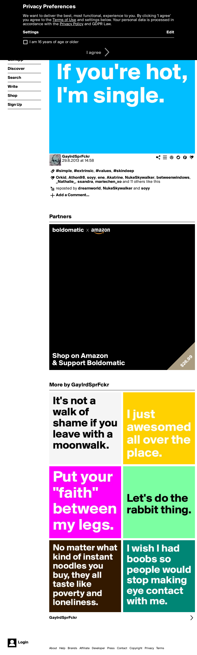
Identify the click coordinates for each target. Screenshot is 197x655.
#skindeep (123, 171)
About (53, 648)
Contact (122, 648)
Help (62, 648)
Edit (170, 32)
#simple (64, 171)
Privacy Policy (71, 24)
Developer (98, 648)
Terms (160, 648)
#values (103, 171)
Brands (72, 648)
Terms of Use (64, 20)
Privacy (149, 648)
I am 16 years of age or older (53, 42)
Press (111, 648)
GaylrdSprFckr (76, 157)
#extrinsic (84, 171)
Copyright (136, 648)
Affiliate (85, 648)
